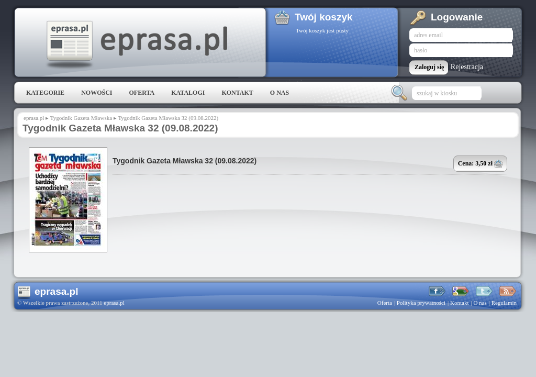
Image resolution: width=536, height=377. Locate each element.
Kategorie (45, 92)
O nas (279, 92)
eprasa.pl (136, 45)
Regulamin (504, 303)
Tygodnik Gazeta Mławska (81, 118)
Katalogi (188, 92)
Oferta (141, 92)
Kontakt (237, 92)
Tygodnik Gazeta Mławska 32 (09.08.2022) (184, 160)
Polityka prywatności (421, 303)
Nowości (96, 92)
